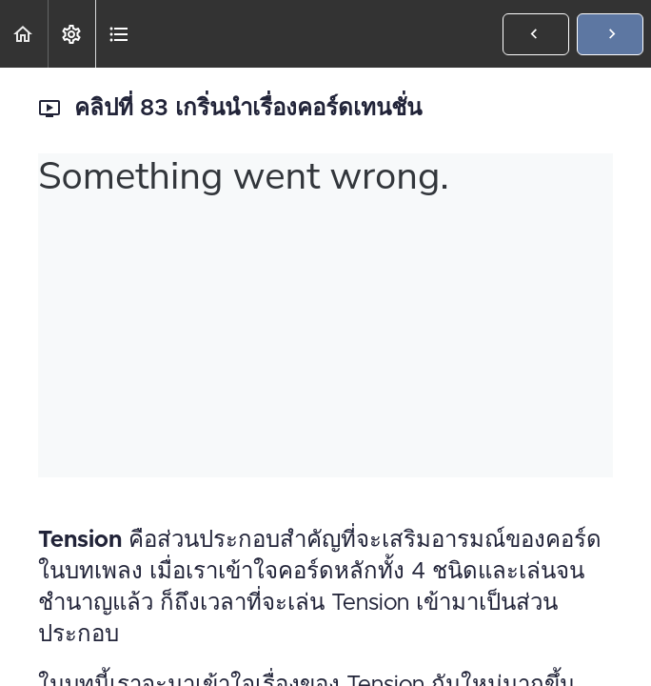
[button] (24, 34)
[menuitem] (71, 34)
